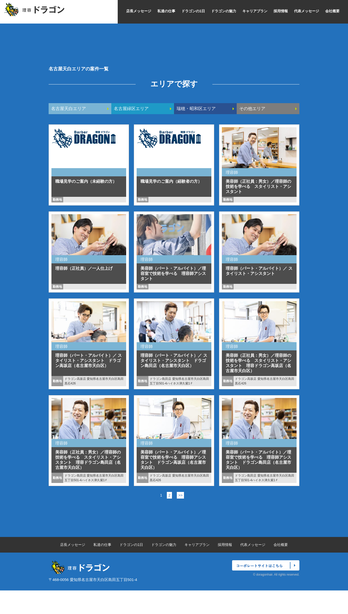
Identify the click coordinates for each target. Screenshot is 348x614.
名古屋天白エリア (69, 132)
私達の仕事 (166, 11)
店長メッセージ (138, 11)
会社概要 (332, 11)
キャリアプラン (254, 11)
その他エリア (253, 132)
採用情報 (281, 11)
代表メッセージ (306, 11)
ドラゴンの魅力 (223, 11)
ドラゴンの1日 (193, 11)
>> (180, 519)
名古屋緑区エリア (132, 132)
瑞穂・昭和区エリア (197, 132)
